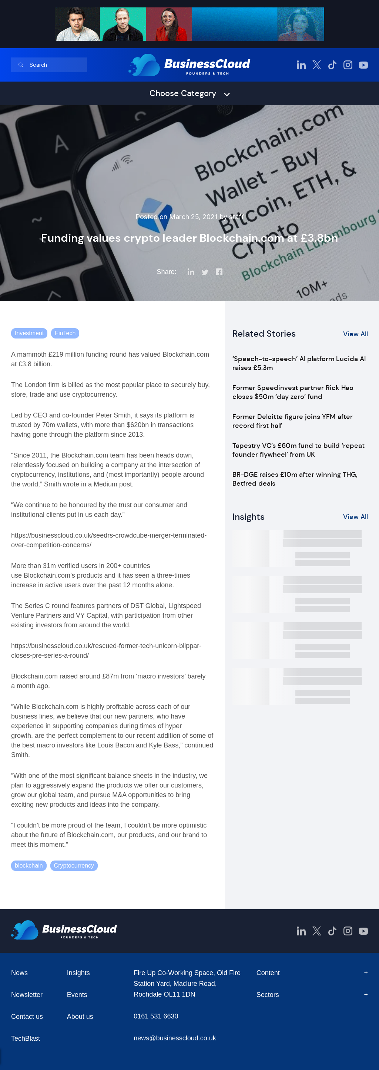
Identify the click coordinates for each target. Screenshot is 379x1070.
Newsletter (27, 994)
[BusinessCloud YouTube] (363, 64)
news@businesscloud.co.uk (175, 1038)
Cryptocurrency (74, 865)
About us (80, 1016)
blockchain (29, 865)
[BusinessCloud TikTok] (332, 64)
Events (77, 994)
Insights (78, 973)
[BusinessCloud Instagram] (347, 64)
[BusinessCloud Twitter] (316, 64)
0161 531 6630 (156, 1016)
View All (355, 334)
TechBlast (25, 1038)
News (19, 973)
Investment (29, 333)
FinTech (65, 333)
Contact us (27, 1016)
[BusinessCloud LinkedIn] (301, 64)
